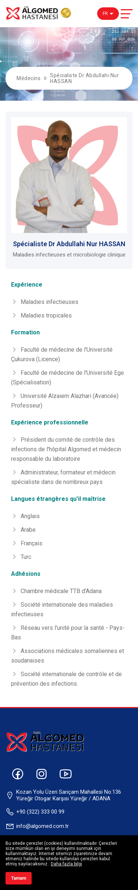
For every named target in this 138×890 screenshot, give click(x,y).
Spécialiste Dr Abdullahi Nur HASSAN (84, 78)
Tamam (18, 878)
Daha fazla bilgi (66, 863)
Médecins (28, 78)
